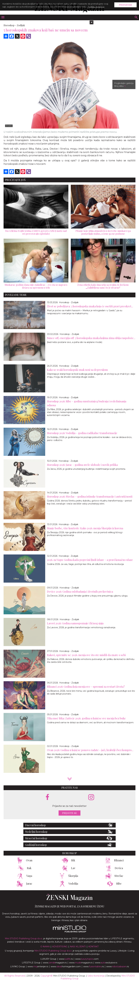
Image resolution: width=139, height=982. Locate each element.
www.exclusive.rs (106, 962)
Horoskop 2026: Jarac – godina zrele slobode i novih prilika (82, 465)
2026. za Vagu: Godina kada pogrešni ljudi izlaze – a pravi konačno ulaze (90, 560)
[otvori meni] (2, 17)
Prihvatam (125, 5)
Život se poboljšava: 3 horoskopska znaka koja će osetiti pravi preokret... (90, 306)
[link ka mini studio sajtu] (69, 931)
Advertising (59, 946)
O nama (45, 946)
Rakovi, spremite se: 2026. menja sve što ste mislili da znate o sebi (86, 655)
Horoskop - (10, 25)
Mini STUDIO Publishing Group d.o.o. (24, 938)
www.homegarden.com (66, 966)
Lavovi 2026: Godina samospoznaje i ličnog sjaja (75, 623)
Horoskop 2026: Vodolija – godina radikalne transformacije (82, 433)
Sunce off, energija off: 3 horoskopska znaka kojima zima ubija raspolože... (91, 338)
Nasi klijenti (78, 946)
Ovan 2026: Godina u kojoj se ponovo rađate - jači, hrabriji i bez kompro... (90, 750)
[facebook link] (47, 797)
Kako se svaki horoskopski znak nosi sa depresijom (77, 370)
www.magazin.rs (55, 962)
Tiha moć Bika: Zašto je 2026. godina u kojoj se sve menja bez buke (86, 718)
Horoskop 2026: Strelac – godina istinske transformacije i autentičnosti (89, 496)
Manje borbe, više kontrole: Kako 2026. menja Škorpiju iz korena (85, 528)
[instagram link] (91, 797)
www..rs (66, 959)
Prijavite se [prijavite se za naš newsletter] (69, 813)
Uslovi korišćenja (95, 975)
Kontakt (93, 946)
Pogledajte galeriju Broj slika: (124, 84)
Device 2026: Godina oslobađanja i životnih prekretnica (80, 591)
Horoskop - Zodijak (68, 302)
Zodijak (21, 25)
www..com (87, 959)
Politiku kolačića (96, 6)
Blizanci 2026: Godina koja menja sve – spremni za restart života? (86, 686)
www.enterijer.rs (38, 966)
